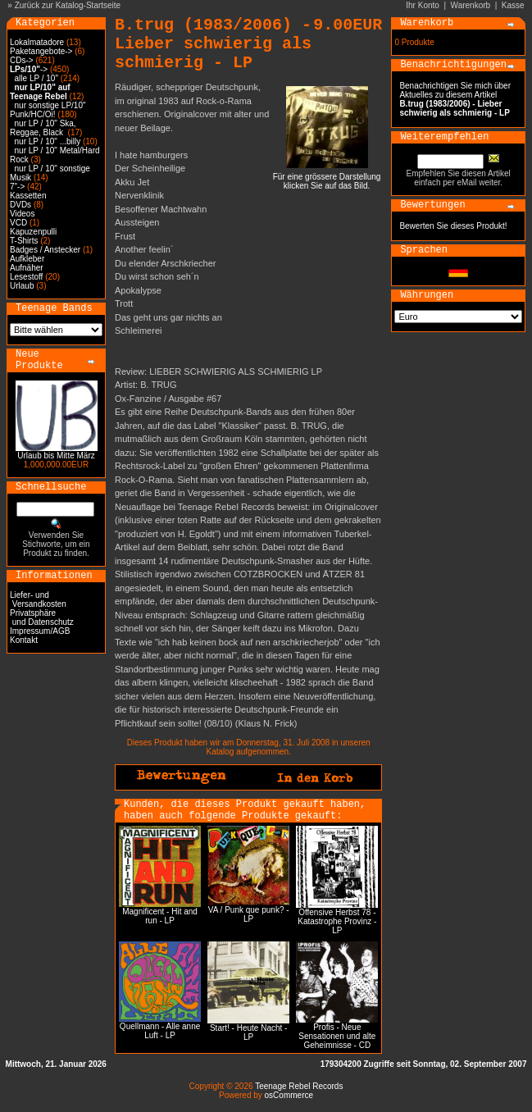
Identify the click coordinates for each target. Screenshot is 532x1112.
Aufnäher (26, 267)
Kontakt (24, 640)
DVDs (20, 204)
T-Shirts (24, 240)
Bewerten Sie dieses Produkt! (453, 225)
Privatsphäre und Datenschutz (42, 617)
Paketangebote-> (41, 51)
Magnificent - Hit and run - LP (160, 916)
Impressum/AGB (40, 631)
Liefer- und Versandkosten (38, 599)
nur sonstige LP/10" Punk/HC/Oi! (48, 110)
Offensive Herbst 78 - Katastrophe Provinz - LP (337, 921)
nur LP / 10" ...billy (48, 141)
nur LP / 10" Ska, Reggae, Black (43, 128)
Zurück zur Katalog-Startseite (68, 5)
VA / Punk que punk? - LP (248, 914)
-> (29, 69)
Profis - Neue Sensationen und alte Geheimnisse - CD (336, 1036)
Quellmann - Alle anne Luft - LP (160, 1031)
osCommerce (289, 1095)
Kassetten (28, 195)
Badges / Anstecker (45, 249)
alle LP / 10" (36, 78)
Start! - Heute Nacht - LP (248, 1032)
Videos (22, 213)
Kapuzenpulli (33, 231)
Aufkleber (27, 258)
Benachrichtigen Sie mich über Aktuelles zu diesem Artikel (455, 99)
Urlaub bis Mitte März (55, 455)
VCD (18, 222)
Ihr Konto (422, 5)
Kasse (513, 5)
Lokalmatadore (37, 42)
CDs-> (22, 60)
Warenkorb (471, 5)
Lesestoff (26, 276)
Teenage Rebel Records (299, 1086)
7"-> (17, 186)
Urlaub (22, 285)
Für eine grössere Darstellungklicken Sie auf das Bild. (327, 177)
